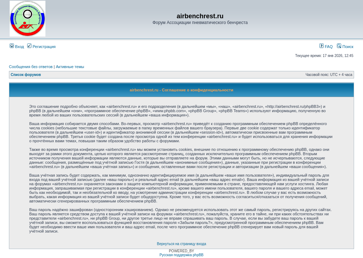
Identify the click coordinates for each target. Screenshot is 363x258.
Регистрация (41, 46)
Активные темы (70, 66)
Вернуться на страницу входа (181, 244)
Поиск (345, 46)
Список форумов (26, 75)
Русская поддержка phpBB (181, 255)
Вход (17, 46)
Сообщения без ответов (31, 66)
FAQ (326, 46)
